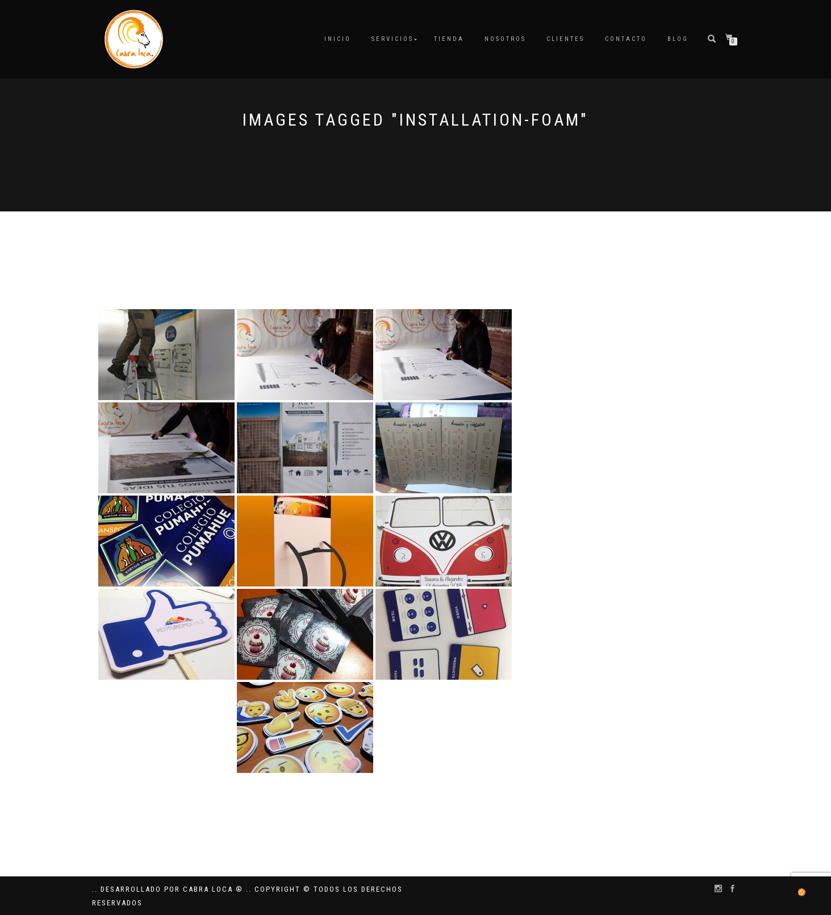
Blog (677, 39)
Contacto (626, 39)
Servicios (392, 39)
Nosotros (505, 39)
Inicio (337, 39)
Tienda (449, 39)
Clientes (565, 39)
